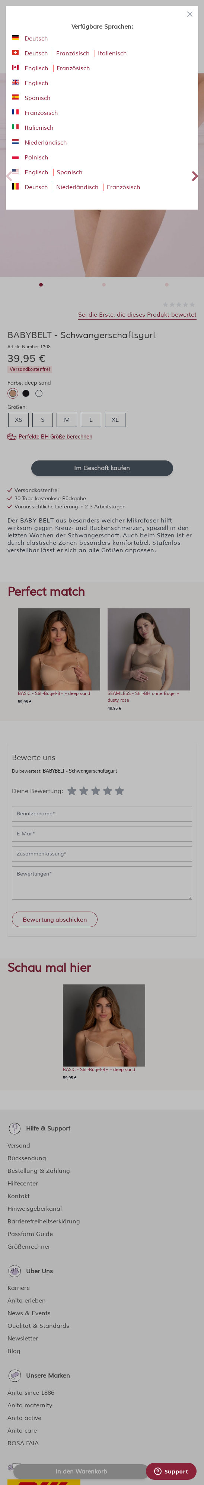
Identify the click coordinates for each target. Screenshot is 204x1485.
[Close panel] (190, 14)
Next (195, 175)
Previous (9, 175)
